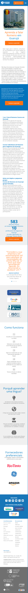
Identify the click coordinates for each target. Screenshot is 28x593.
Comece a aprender (14, 43)
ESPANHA (17, 544)
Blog (4, 528)
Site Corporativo (7, 531)
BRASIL (16, 522)
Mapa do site (6, 539)
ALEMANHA (17, 542)
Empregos (6, 526)
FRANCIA (17, 546)
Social (5, 530)
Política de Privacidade (8, 540)
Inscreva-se (4, 88)
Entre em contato (7, 522)
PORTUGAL (17, 524)
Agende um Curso (18, 3)
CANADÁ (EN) (18, 531)
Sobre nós (6, 524)
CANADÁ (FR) (18, 533)
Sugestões (6, 533)
